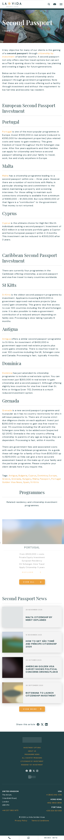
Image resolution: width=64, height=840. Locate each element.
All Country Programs (32, 758)
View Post (32, 618)
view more (30, 709)
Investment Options (32, 748)
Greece (6, 478)
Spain (26, 482)
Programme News (32, 754)
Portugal (7, 131)
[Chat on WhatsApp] (28, 838)
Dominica (7, 373)
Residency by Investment (32, 765)
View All (29, 582)
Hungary (26, 478)
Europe (53, 475)
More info (51, 838)
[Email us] (54, 4)
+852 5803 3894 (54, 803)
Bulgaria (22, 475)
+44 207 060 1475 (10, 810)
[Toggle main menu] (61, 4)
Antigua (6, 338)
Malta (5, 175)
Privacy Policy (21, 821)
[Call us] (9, 838)
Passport (45, 478)
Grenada (7, 410)
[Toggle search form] (48, 4)
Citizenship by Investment (32, 761)
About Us (32, 751)
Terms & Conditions (40, 821)
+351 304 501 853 (54, 811)
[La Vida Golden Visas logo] (12, 4)
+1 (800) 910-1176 (54, 795)
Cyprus (6, 223)
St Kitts (6, 294)
